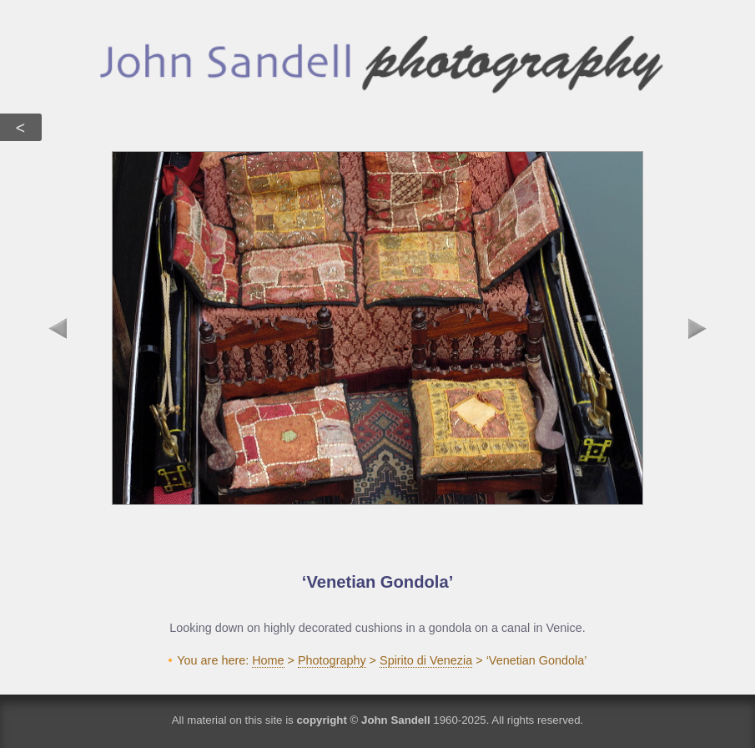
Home (268, 660)
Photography (332, 660)
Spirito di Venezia (426, 660)
